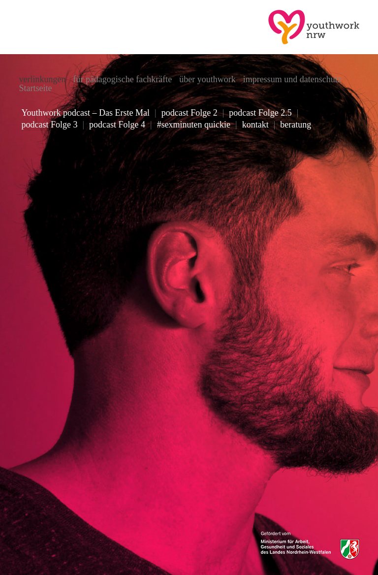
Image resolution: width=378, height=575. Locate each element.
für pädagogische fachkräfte (122, 79)
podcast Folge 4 (117, 124)
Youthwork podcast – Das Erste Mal (85, 113)
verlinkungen (42, 79)
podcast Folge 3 (49, 124)
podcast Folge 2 (189, 113)
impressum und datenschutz (292, 79)
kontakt (255, 124)
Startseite (35, 88)
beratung (295, 124)
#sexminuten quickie (193, 124)
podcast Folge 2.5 (260, 113)
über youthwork (207, 79)
